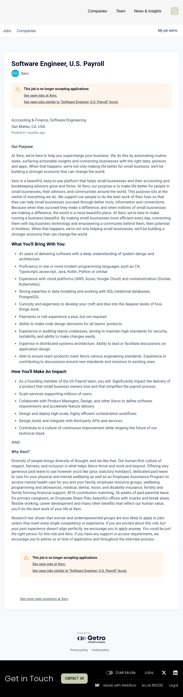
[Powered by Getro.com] (91, 638)
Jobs (148, 672)
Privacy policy (79, 650)
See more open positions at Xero (44, 599)
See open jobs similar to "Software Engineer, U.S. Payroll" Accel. (71, 102)
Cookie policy (100, 650)
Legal (173, 685)
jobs (8, 31)
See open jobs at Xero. (40, 95)
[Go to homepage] (20, 13)
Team (120, 13)
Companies (97, 13)
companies (29, 31)
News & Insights (148, 13)
